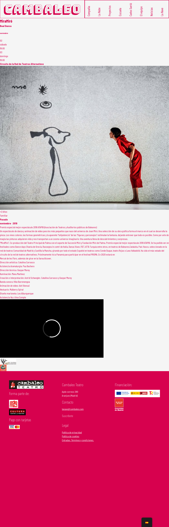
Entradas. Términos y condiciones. (78, 440)
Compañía (89, 11)
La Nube (99, 11)
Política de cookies (70, 436)
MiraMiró (6, 20)
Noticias (151, 11)
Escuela (120, 12)
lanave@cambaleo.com (73, 409)
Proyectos (109, 10)
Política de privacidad (72, 432)
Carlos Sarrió (130, 9)
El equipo (141, 11)
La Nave (162, 12)
